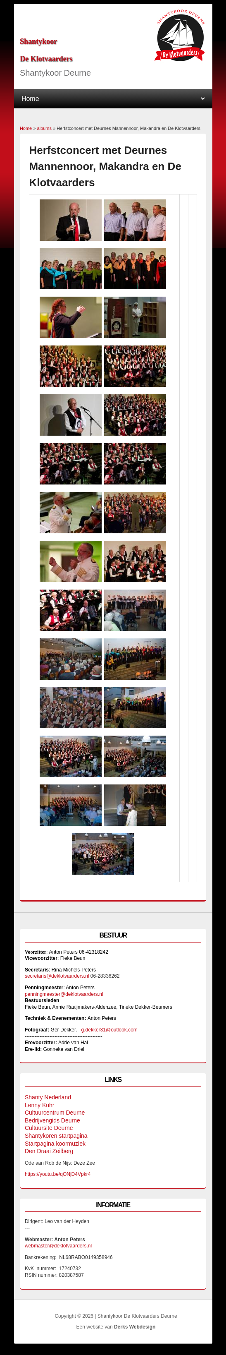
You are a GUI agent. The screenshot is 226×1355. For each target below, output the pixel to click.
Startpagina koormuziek (55, 1143)
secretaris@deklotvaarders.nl (57, 976)
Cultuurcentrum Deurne (55, 1112)
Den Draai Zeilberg (49, 1151)
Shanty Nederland (48, 1097)
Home (26, 128)
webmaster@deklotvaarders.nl (58, 1246)
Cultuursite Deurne (49, 1128)
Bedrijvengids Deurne (52, 1120)
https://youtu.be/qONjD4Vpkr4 (59, 1174)
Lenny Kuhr (40, 1105)
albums (44, 128)
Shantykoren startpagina (56, 1135)
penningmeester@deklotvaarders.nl (64, 994)
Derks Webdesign (134, 1327)
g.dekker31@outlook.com (109, 1030)
